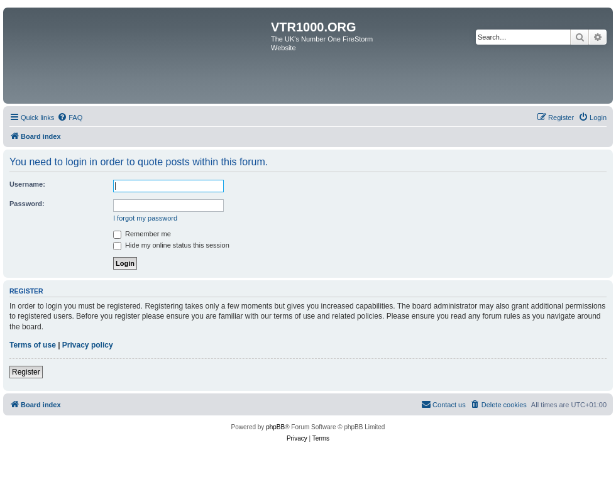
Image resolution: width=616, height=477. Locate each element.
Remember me (142, 234)
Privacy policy (87, 345)
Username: (27, 184)
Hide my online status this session (171, 245)
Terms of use (32, 345)
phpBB (275, 427)
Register (26, 372)
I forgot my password (145, 218)
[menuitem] (69, 117)
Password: (27, 203)
